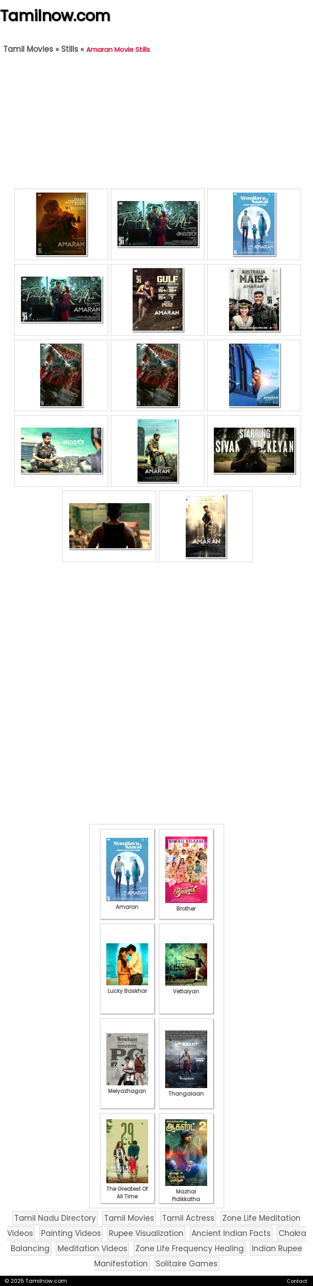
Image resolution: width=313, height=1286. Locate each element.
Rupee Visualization (146, 1233)
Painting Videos (71, 1233)
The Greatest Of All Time (127, 1188)
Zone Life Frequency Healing (189, 1248)
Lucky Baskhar (127, 987)
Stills (69, 49)
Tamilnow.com (55, 15)
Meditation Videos (92, 1248)
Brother (186, 904)
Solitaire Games (186, 1263)
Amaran (127, 903)
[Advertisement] (157, 123)
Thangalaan (186, 1089)
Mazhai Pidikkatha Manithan (186, 1195)
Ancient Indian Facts (231, 1233)
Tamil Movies (28, 49)
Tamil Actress (188, 1218)
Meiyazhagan (127, 1087)
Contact (297, 1281)
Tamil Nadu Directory (55, 1218)
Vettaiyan (186, 987)
